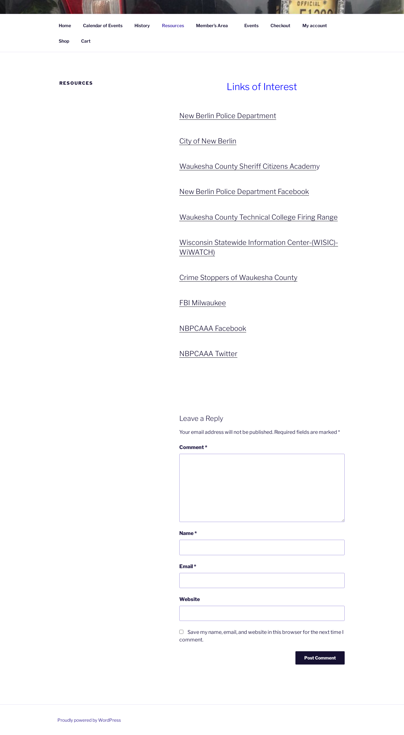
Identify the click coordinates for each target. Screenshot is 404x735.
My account (314, 25)
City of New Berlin (207, 141)
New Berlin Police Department (227, 116)
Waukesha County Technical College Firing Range (258, 217)
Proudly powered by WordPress (89, 720)
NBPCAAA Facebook (212, 328)
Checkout (280, 25)
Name (188, 533)
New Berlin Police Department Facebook (244, 191)
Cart (86, 41)
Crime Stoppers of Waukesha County (238, 277)
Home (65, 25)
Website (189, 599)
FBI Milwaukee (202, 303)
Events (251, 25)
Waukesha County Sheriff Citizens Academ (247, 166)
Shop (64, 41)
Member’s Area (215, 25)
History (142, 25)
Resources (173, 25)
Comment (193, 447)
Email (187, 566)
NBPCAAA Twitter (208, 353)
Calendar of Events (102, 25)
